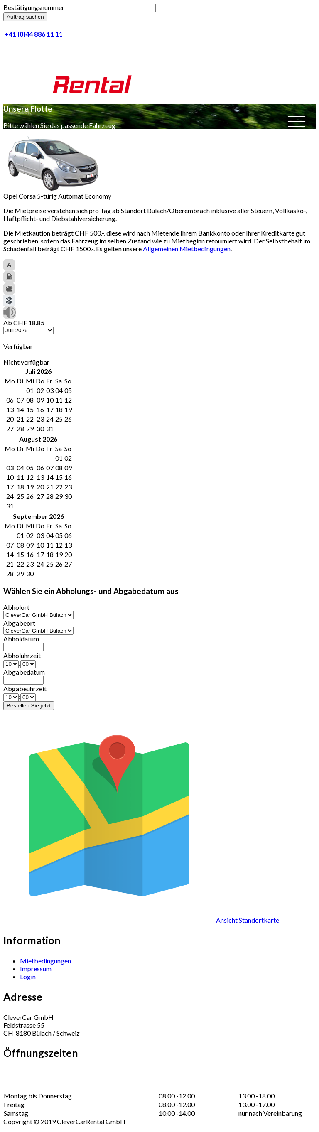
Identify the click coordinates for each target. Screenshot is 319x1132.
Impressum (36, 968)
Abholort (16, 607)
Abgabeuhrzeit (25, 688)
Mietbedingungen (45, 961)
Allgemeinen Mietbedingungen (187, 249)
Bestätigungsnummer (33, 7)
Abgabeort (19, 623)
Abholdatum (21, 639)
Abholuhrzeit (22, 655)
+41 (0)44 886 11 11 (33, 34)
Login (28, 976)
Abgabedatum (24, 672)
